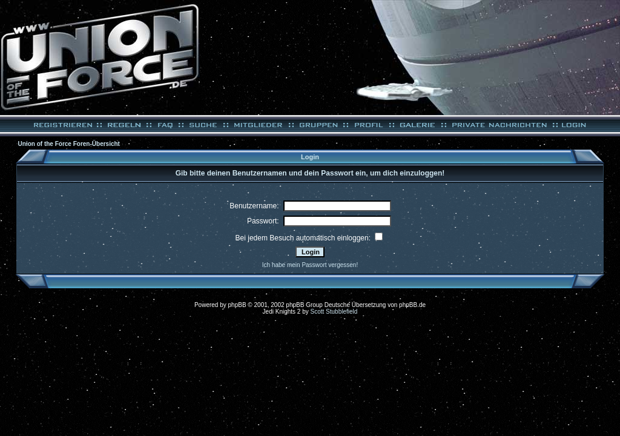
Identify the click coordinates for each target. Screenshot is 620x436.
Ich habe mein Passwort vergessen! (310, 265)
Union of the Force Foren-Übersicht (69, 143)
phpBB (237, 305)
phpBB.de (412, 305)
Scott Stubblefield (334, 311)
